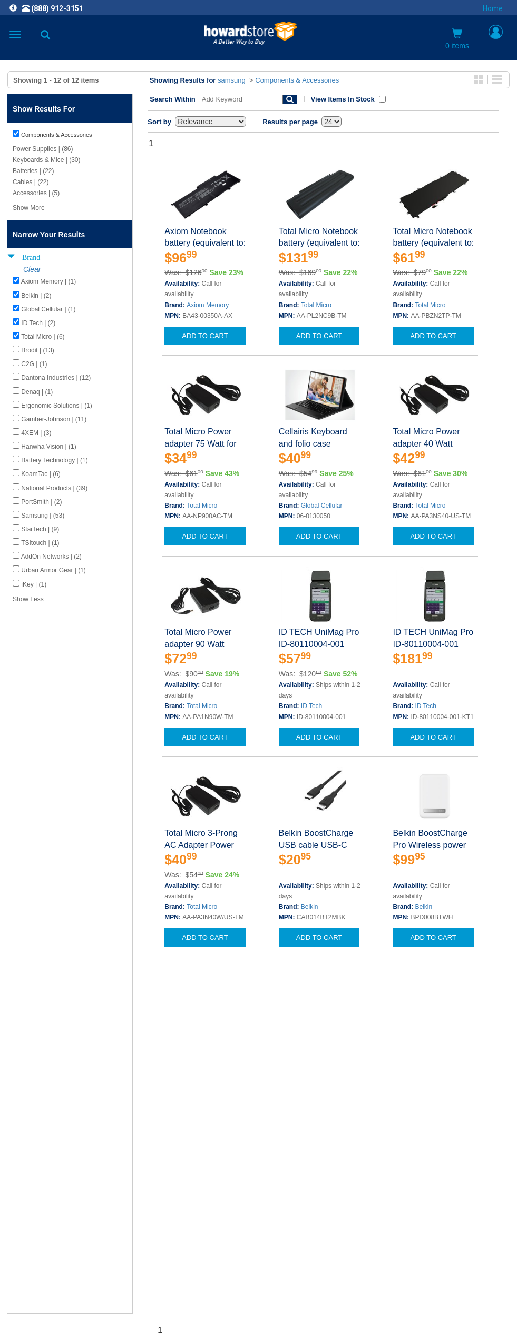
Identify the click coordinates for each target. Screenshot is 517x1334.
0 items (457, 39)
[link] (194, 1308)
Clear (32, 269)
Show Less (28, 599)
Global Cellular (322, 505)
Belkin (309, 907)
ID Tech (311, 706)
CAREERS (259, 1172)
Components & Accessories (297, 80)
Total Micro (316, 305)
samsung (232, 80)
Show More (29, 207)
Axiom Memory (208, 305)
